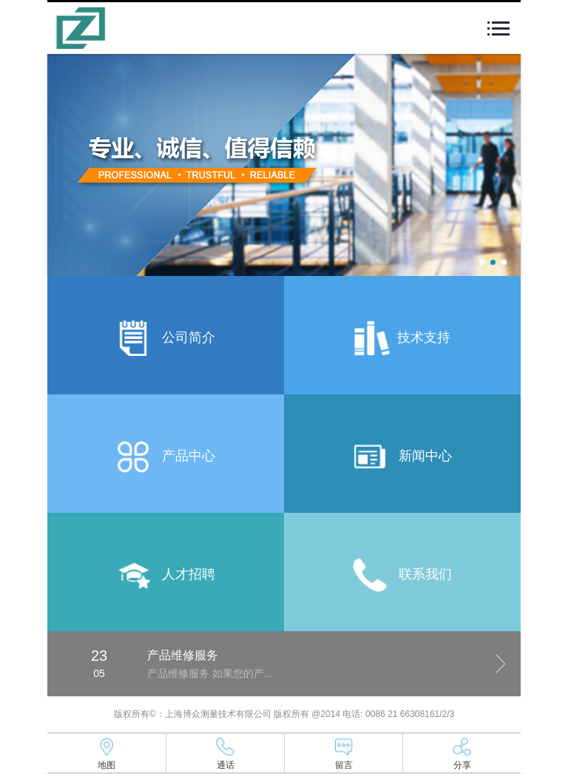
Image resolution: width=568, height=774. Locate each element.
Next (501, 663)
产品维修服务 (182, 655)
